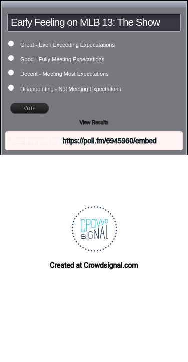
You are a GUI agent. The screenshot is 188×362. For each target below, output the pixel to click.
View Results (94, 122)
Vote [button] (29, 108)
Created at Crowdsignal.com (94, 265)
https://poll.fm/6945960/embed (110, 141)
